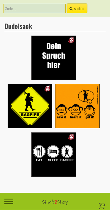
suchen (76, 8)
